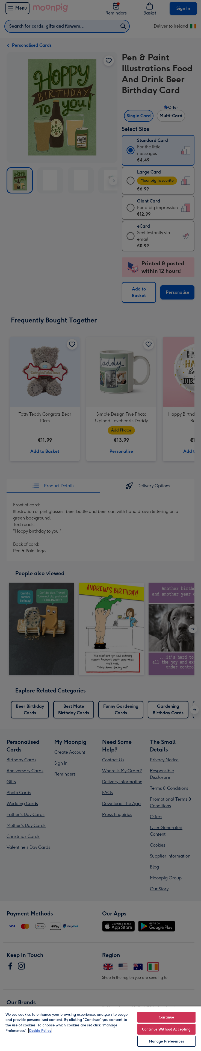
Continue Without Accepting (166, 1029)
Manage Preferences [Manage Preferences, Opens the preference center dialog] (166, 1041)
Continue (166, 1017)
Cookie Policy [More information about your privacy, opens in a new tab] (40, 1031)
